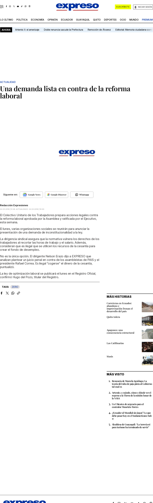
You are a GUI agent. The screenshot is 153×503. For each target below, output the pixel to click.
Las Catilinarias (115, 343)
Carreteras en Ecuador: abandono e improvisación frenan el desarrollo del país (120, 307)
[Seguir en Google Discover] (56, 195)
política (22, 19)
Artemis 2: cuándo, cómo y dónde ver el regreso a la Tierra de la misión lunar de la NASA (132, 395)
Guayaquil (83, 19)
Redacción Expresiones (14, 205)
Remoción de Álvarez (99, 29)
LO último (6, 19)
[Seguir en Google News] (31, 195)
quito (97, 19)
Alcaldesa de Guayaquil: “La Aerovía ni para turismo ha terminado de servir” (131, 426)
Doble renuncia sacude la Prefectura (63, 29)
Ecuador (67, 19)
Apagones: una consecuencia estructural (120, 331)
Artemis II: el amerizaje (27, 29)
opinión (53, 19)
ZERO (15, 286)
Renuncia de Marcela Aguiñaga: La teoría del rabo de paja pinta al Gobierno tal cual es (132, 383)
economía (37, 19)
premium (147, 19)
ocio (123, 19)
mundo (134, 19)
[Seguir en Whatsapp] (81, 195)
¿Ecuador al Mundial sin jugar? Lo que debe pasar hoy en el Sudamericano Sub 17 (132, 415)
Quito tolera (113, 316)
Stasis (110, 356)
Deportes (110, 19)
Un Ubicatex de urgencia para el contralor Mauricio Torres (128, 405)
